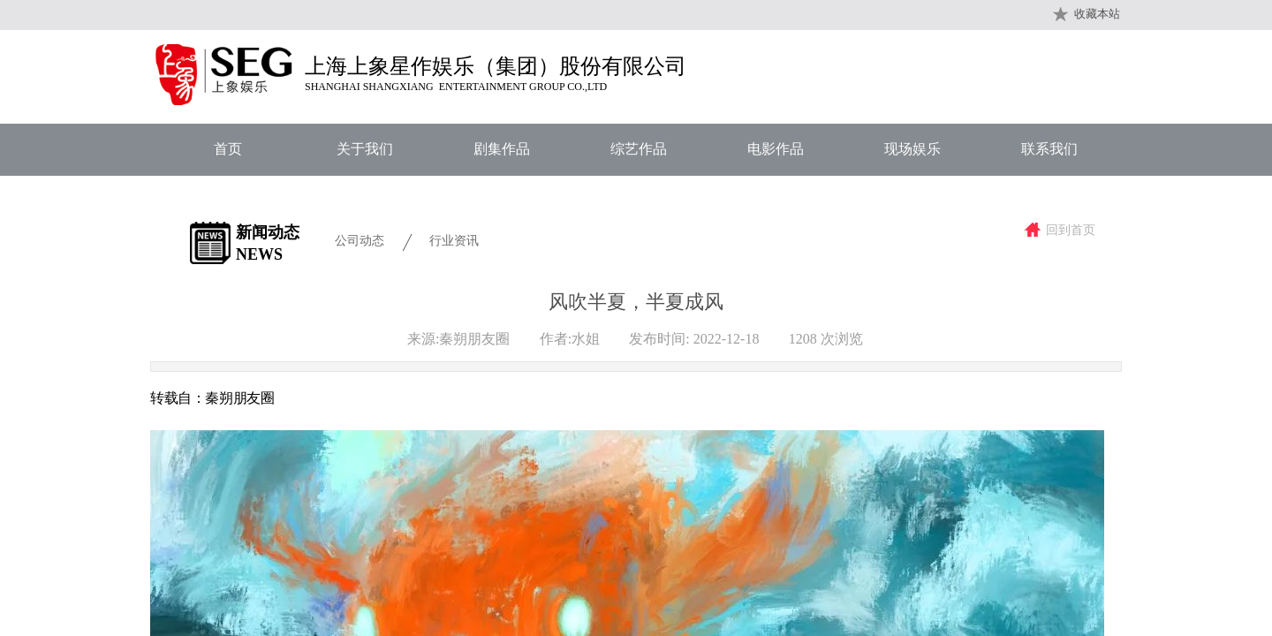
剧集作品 (501, 148)
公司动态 (359, 240)
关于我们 (365, 148)
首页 (228, 148)
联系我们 (1049, 148)
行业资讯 (454, 240)
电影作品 (775, 148)
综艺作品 (638, 148)
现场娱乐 (912, 148)
